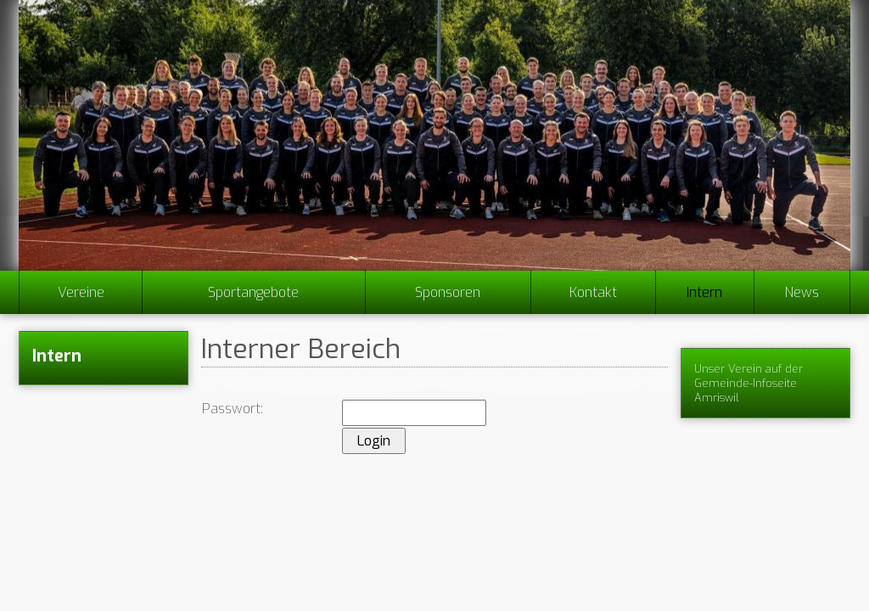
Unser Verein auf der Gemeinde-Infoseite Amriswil (748, 383)
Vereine (81, 292)
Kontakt (593, 292)
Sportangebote (253, 292)
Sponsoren (447, 292)
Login (373, 441)
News (801, 292)
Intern (704, 292)
